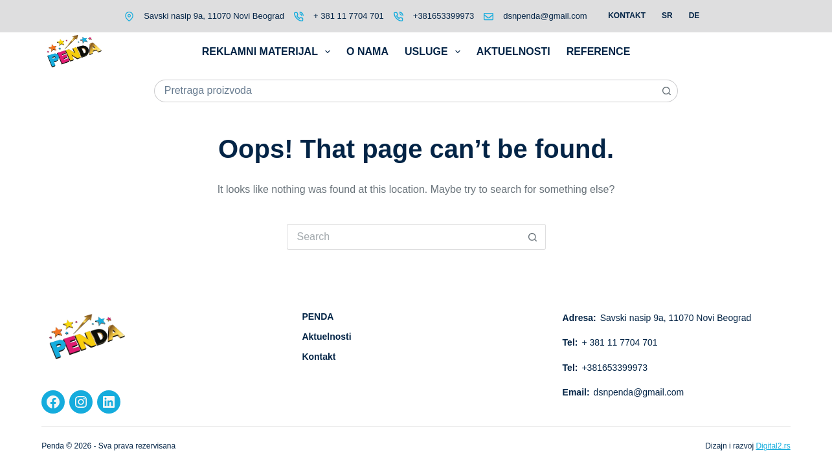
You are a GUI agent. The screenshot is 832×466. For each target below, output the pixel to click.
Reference (599, 51)
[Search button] (666, 91)
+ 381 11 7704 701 (348, 16)
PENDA (317, 316)
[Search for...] (405, 91)
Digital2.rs (773, 445)
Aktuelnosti (513, 51)
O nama (367, 51)
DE (694, 15)
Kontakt (627, 15)
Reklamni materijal (268, 52)
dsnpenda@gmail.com (545, 16)
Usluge (435, 52)
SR (667, 15)
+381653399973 (443, 16)
